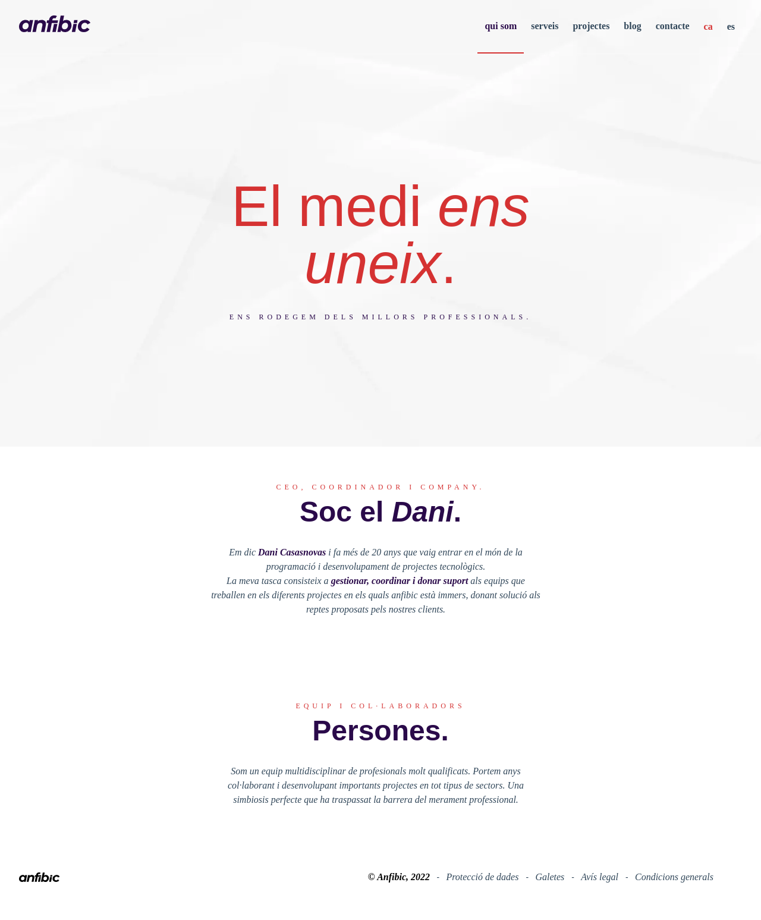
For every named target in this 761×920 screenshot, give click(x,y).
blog (632, 26)
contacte (673, 26)
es (731, 26)
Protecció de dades (483, 877)
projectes (591, 26)
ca (708, 26)
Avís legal (601, 877)
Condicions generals (674, 877)
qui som (501, 26)
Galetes (551, 877)
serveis (544, 26)
